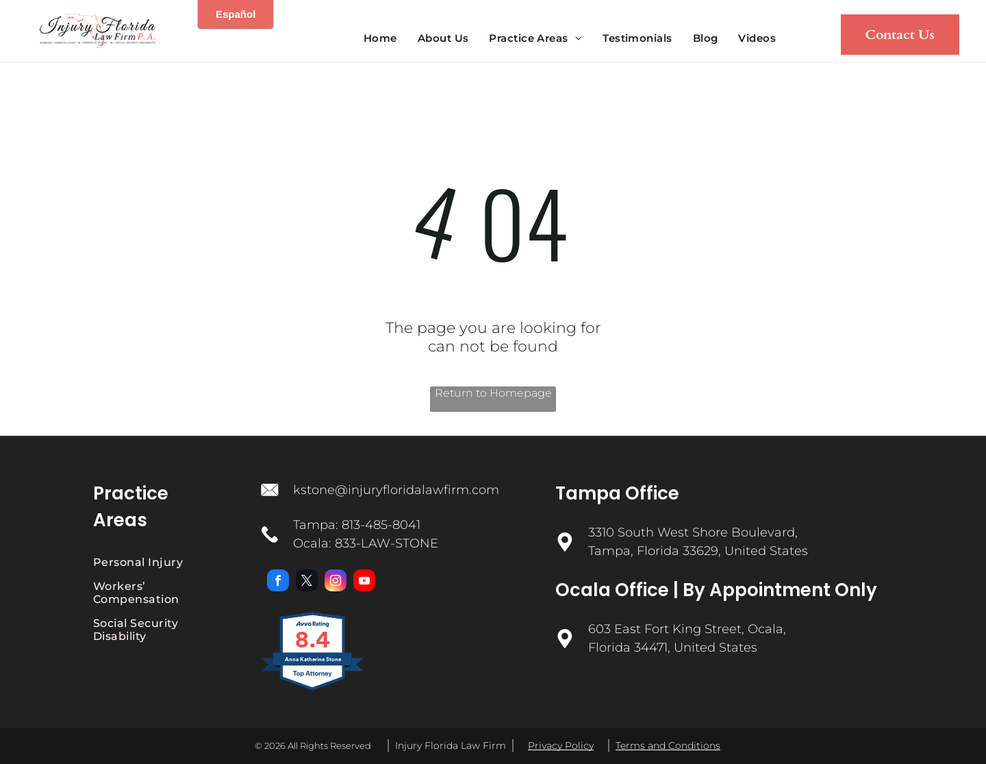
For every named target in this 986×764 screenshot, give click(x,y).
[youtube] (364, 582)
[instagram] (335, 582)
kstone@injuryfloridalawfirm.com (396, 489)
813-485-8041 (381, 524)
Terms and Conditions (668, 745)
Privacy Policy (561, 745)
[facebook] (278, 582)
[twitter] (307, 582)
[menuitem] (380, 38)
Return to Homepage (493, 392)
